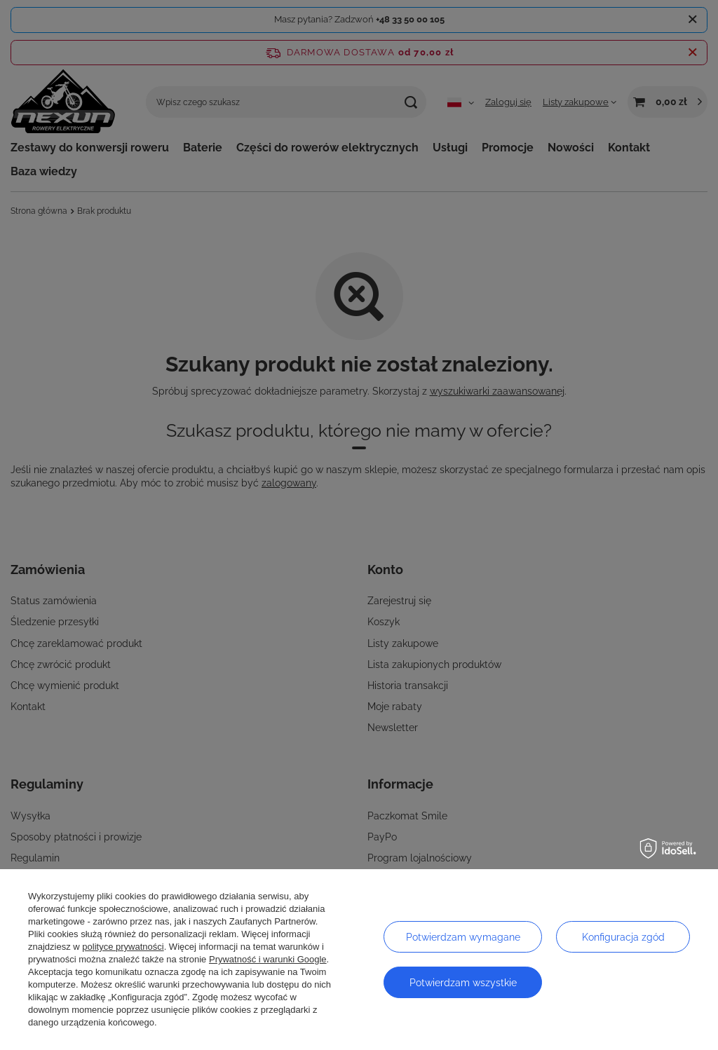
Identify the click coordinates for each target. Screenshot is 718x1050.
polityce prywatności (122, 946)
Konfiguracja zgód (623, 937)
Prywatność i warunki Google (268, 959)
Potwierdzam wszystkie (463, 982)
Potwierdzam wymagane (463, 937)
